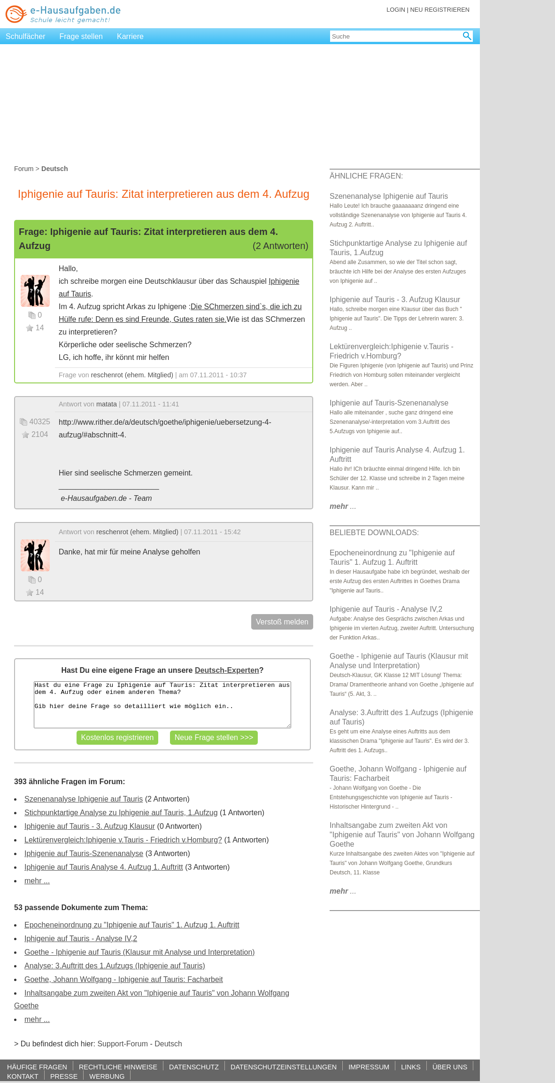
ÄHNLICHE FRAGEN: (366, 176)
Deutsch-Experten (227, 670)
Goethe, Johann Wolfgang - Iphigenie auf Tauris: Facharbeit (123, 979)
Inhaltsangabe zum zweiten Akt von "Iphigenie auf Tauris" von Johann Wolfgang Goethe (402, 834)
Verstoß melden (282, 622)
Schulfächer (26, 36)
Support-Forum (122, 1044)
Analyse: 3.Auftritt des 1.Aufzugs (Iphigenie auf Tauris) (114, 966)
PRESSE (63, 1076)
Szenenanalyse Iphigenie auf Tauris (83, 799)
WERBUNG (106, 1076)
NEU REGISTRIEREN (440, 9)
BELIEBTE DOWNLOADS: (374, 533)
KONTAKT (23, 1076)
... (343, 506)
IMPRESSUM (368, 1066)
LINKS (411, 1066)
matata (106, 404)
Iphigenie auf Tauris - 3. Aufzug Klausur (89, 826)
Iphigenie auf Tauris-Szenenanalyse (83, 853)
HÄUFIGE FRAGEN (37, 1066)
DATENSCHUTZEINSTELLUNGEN (284, 1066)
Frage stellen (81, 36)
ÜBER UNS (449, 1066)
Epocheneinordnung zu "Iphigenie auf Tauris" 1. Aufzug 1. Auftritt (131, 925)
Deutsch (168, 1044)
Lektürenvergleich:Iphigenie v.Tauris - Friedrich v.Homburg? (123, 840)
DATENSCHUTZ (194, 1066)
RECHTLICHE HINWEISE (118, 1066)
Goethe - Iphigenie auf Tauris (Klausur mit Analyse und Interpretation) (139, 952)
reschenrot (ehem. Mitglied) (132, 375)
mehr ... (37, 881)
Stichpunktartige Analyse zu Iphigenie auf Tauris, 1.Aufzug (121, 813)
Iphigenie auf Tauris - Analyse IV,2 (80, 939)
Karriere (130, 36)
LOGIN (395, 9)
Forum (24, 168)
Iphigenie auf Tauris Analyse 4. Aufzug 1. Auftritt (103, 867)
